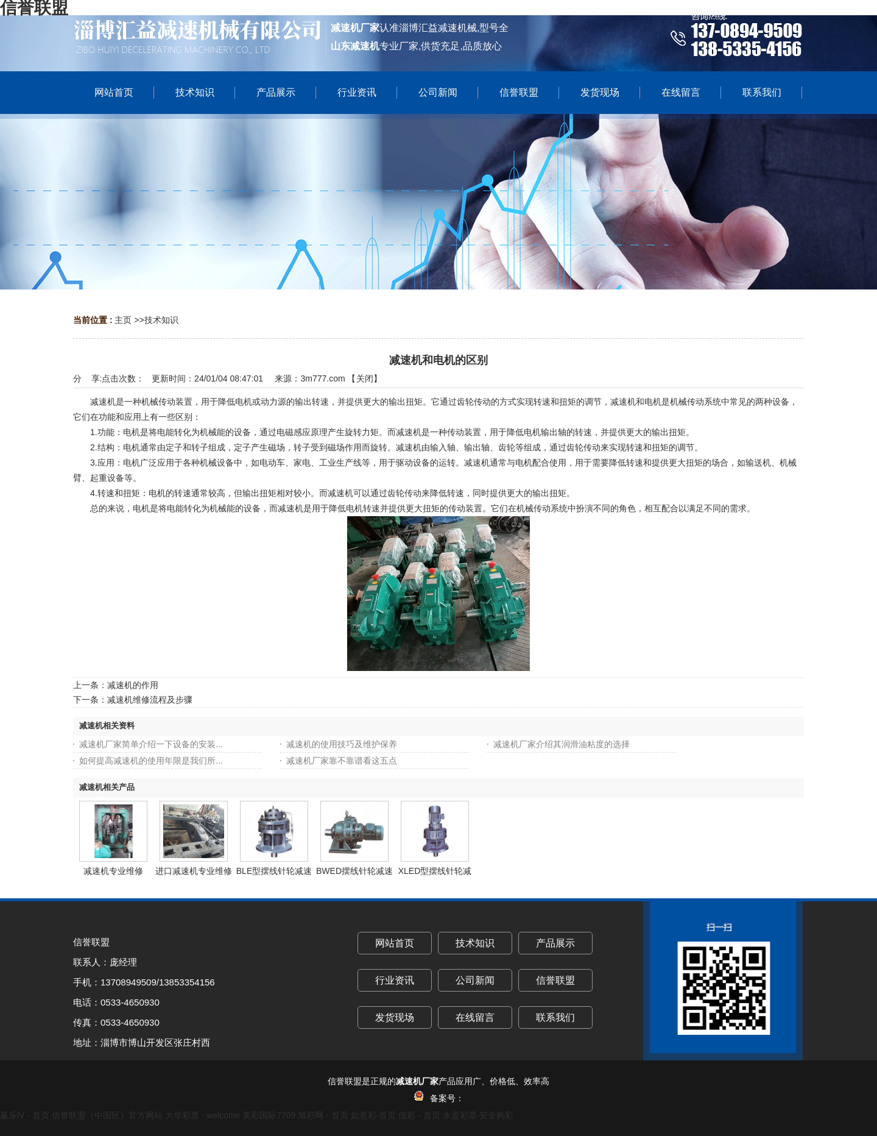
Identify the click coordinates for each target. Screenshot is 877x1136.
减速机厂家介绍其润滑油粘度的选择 (561, 744)
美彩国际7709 (268, 1115)
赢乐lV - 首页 (24, 1115)
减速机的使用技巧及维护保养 (341, 744)
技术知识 (161, 320)
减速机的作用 (132, 685)
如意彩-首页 (373, 1115)
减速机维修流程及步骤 (149, 700)
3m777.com (322, 378)
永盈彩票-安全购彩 (478, 1115)
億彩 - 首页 (419, 1115)
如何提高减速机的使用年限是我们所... (151, 760)
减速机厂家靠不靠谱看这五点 (341, 760)
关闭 (364, 378)
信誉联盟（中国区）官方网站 (107, 1115)
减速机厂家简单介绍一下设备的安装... (151, 744)
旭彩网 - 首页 (323, 1115)
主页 (123, 320)
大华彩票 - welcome (203, 1115)
